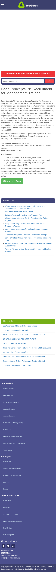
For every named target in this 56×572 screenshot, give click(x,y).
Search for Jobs (8, 389)
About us (51, 567)
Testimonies (7, 450)
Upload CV (7, 429)
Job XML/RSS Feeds (10, 514)
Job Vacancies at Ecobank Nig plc (15, 330)
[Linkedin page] (13, 546)
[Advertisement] (28, 40)
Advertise (6, 482)
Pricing (5, 489)
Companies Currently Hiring (13, 423)
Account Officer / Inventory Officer (15, 352)
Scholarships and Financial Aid (14, 443)
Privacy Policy (19, 567)
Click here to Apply (12, 181)
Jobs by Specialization (11, 402)
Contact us (7, 501)
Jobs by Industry (9, 409)
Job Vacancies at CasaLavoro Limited (19, 212)
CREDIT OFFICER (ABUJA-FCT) (15, 343)
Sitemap (43, 567)
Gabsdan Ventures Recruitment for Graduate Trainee (24, 215)
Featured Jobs (8, 395)
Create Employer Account (12, 475)
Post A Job (7, 462)
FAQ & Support (8, 535)
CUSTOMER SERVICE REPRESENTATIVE (19, 339)
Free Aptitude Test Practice (12, 436)
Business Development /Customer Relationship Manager (26, 235)
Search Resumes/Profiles (12, 468)
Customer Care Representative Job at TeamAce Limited (24, 357)
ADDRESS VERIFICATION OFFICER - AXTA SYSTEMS (24, 335)
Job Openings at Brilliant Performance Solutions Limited (24, 361)
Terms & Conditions (32, 567)
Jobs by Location (9, 416)
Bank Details (7, 528)
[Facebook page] (3, 546)
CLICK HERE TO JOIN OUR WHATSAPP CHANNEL (28, 73)
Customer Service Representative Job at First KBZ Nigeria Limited (28, 348)
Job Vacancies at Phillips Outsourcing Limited (20, 326)
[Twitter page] (8, 546)
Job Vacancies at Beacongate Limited (17, 365)
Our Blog (6, 507)
